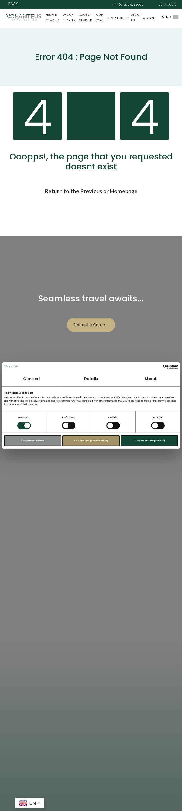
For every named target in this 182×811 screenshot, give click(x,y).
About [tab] (150, 378)
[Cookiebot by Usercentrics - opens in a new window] (157, 367)
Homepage (123, 191)
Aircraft (149, 18)
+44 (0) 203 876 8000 (128, 5)
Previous (91, 191)
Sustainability (118, 18)
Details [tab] (91, 378)
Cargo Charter (85, 17)
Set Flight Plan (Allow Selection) (91, 441)
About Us (136, 17)
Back (13, 3)
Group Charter (69, 17)
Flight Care (100, 17)
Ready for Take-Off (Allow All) (149, 441)
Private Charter (52, 17)
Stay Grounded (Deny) (33, 441)
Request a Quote (89, 325)
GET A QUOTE (167, 5)
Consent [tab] (31, 378)
